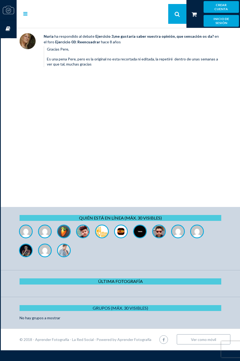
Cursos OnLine (8, 29)
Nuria (64, 36)
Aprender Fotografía (150, 339)
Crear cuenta (221, 7)
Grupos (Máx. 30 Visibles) (128, 307)
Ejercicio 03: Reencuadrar (110, 42)
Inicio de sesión (221, 21)
